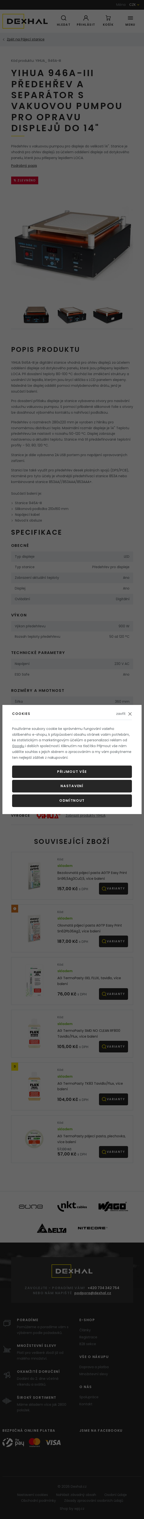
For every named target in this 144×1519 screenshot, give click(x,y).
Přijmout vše (72, 771)
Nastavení (72, 786)
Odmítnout (72, 800)
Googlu (18, 745)
